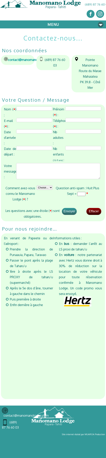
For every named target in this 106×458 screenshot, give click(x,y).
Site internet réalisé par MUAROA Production (83, 436)
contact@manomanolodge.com (30, 60)
